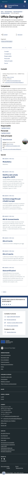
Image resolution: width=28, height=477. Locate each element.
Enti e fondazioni (5, 360)
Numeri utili (3, 425)
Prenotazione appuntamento (8, 450)
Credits (8, 468)
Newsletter (3, 461)
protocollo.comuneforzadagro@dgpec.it (14, 82)
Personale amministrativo (7, 364)
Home (2, 11)
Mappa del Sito (19, 468)
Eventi (2, 399)
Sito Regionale (4, 436)
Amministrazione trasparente (8, 444)
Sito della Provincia (5, 433)
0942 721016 (10, 77)
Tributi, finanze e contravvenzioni (8, 384)
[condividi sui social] (4, 35)
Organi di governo (5, 362)
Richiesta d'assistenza (6, 451)
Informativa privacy (5, 438)
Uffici (2, 369)
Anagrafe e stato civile (8, 158)
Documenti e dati (5, 357)
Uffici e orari (3, 423)
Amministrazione (8, 11)
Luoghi (2, 397)
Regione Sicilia (4, 1)
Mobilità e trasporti (5, 381)
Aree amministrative (6, 355)
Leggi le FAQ (4, 446)
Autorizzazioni (4, 379)
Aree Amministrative (17, 11)
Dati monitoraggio (5, 466)
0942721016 (10, 144)
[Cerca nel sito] (23, 6)
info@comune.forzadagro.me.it (13, 81)
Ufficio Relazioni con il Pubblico (8, 421)
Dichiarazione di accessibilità (7, 442)
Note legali (3, 440)
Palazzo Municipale (7, 139)
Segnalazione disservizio (6, 448)
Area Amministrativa (5, 13)
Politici (2, 367)
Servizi (16, 466)
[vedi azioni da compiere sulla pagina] (19, 35)
